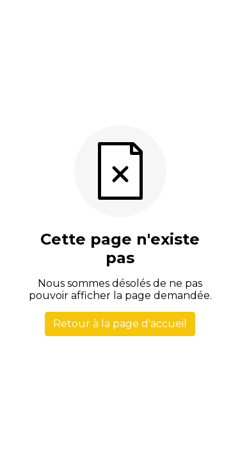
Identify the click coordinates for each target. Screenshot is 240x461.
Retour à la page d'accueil (120, 324)
